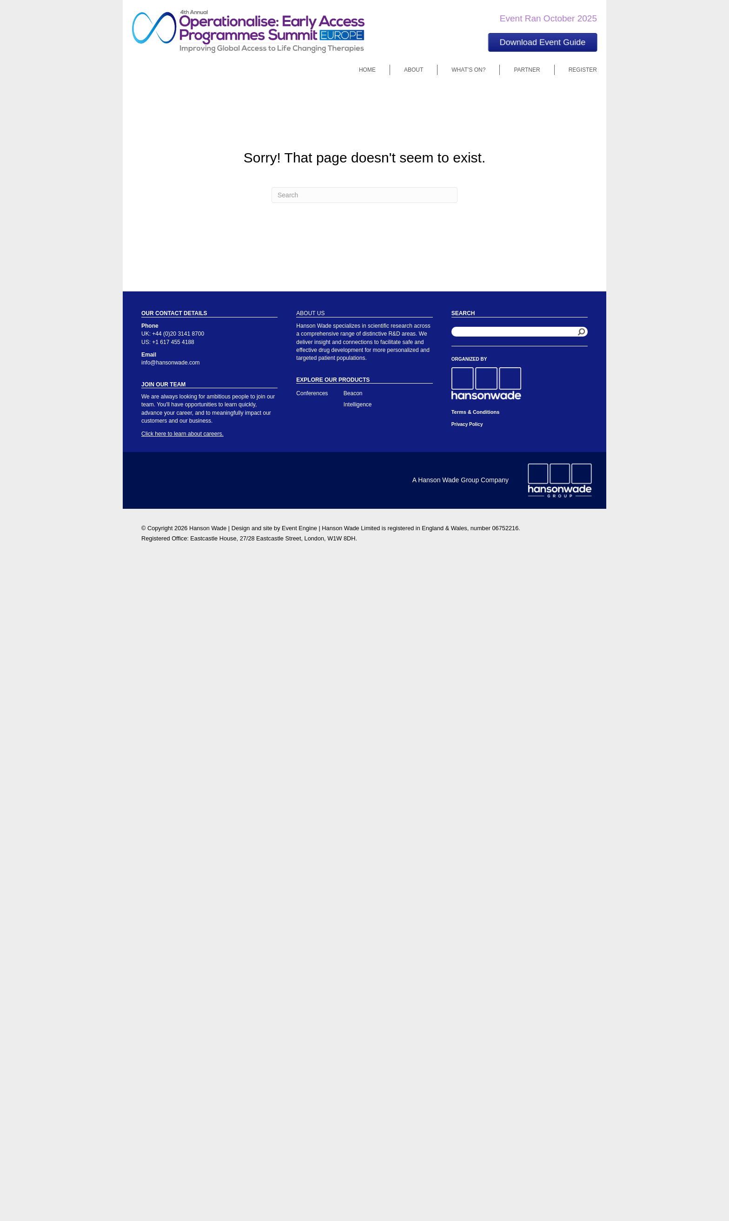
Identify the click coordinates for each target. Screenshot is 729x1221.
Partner (527, 70)
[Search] (364, 195)
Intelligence (358, 404)
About (413, 70)
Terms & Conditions (475, 412)
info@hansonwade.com (170, 362)
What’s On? (468, 70)
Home (367, 70)
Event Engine (299, 528)
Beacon (353, 393)
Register (583, 70)
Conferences (312, 393)
